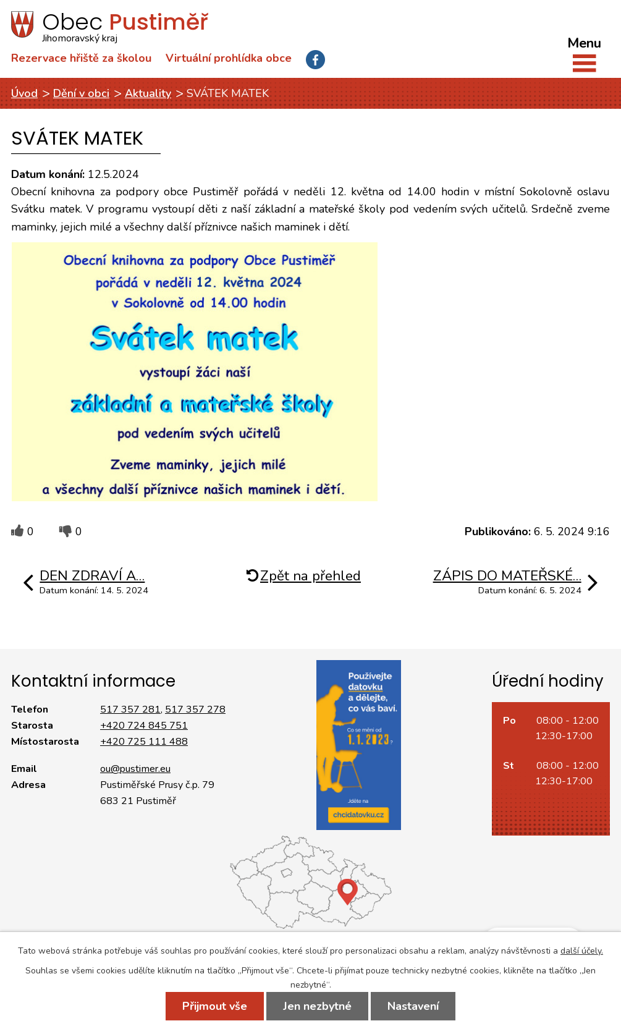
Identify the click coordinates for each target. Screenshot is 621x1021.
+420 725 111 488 (144, 741)
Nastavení (413, 1006)
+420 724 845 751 (144, 725)
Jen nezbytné (317, 1006)
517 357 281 (130, 709)
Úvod (24, 93)
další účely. (581, 951)
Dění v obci (81, 93)
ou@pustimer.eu (135, 769)
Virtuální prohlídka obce (229, 58)
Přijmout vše (214, 1006)
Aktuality (148, 93)
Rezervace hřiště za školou (81, 58)
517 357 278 (195, 709)
